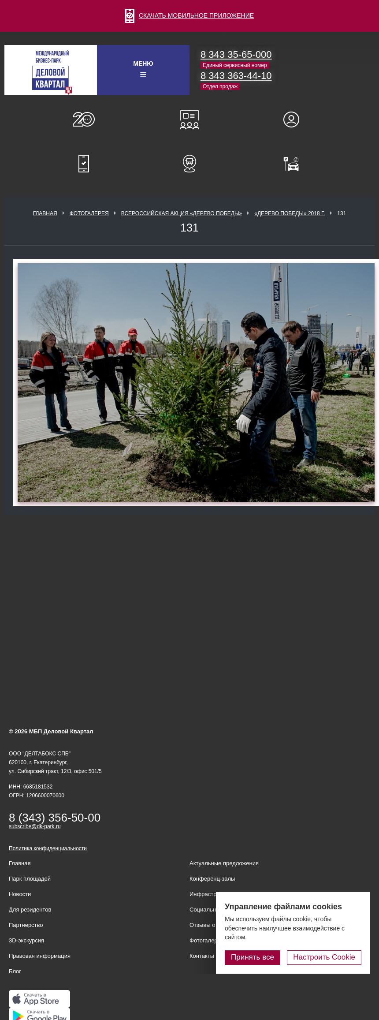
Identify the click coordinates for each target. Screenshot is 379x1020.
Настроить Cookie (324, 957)
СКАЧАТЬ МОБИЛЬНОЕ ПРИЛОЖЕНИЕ (189, 15)
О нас (83, 119)
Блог (15, 971)
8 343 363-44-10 (236, 75)
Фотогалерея (89, 213)
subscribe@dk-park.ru (35, 826)
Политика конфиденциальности (48, 848)
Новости (20, 894)
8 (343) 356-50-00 (54, 817)
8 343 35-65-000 (236, 54)
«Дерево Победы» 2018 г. (289, 213)
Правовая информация (40, 956)
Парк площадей (30, 878)
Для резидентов (295, 119)
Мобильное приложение (83, 163)
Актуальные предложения (224, 863)
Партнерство (26, 925)
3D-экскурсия (26, 940)
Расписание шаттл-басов (189, 163)
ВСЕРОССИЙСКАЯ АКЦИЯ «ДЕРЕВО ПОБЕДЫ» (181, 213)
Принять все (252, 957)
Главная (45, 213)
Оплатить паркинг (295, 163)
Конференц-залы (189, 119)
